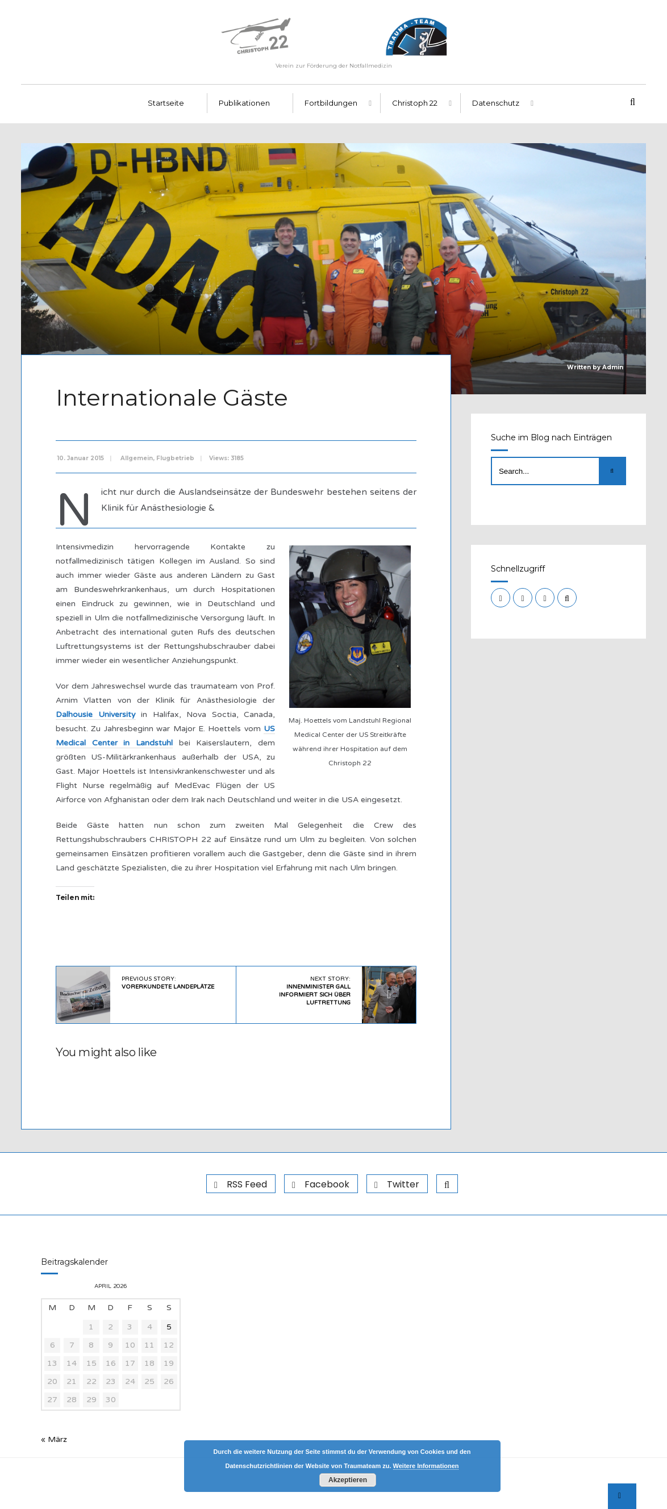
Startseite (166, 102)
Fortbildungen (331, 102)
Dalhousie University (96, 714)
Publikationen (244, 102)
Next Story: (315, 991)
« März (54, 1439)
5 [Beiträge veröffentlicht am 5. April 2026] (169, 1327)
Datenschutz (495, 102)
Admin (612, 367)
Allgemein (136, 458)
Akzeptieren (347, 1480)
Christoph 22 (414, 102)
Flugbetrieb (175, 458)
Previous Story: (168, 983)
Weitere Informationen (426, 1465)
